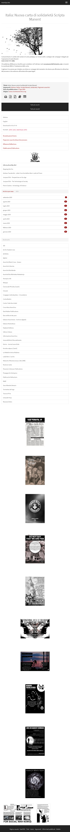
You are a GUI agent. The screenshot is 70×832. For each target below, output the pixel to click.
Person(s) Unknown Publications (12, 369)
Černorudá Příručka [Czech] (11, 287)
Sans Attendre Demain (9, 385)
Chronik (5, 291)
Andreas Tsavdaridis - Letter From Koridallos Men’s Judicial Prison (22, 173)
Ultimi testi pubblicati (48, 829)
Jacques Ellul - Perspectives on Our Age (14, 177)
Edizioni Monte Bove (9, 324)
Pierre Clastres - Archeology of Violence (14, 185)
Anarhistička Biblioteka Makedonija (13, 274)
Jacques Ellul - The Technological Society (15, 181)
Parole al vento (7, 365)
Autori (32, 829)
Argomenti (38, 829)
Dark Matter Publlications (10, 311)
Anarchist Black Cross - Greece (12, 262)
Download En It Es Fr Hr (10, 125)
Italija (18, 87)
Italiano (13, 87)
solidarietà (34, 87)
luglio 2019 (35, 206)
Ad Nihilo (5, 254)
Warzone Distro (7, 402)
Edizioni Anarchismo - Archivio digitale (14, 320)
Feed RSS (22, 829)
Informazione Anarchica (10, 336)
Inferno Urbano (7, 332)
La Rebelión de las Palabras (11, 352)
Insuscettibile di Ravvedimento (12, 340)
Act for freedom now (9, 250)
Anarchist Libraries (8, 266)
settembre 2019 (35, 197)
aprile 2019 (35, 219)
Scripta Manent (25, 87)
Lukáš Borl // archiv (9, 357)
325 (4, 246)
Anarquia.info (7, 278)
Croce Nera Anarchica (9, 307)
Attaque (5, 283)
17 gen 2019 (21, 89)
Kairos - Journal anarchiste (11, 344)
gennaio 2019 (35, 232)
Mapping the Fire (8, 169)
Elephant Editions (8, 328)
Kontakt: (15, 130)
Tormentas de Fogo (8, 389)
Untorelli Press (7, 398)
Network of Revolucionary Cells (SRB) (14, 361)
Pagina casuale (14, 829)
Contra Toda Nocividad (10, 303)
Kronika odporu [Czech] (10, 348)
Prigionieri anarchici (44, 87)
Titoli (27, 829)
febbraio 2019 (35, 227)
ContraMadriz (7, 299)
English (5, 121)
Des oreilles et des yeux (10, 315)
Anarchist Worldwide (9, 270)
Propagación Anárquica (10, 373)
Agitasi (5, 258)
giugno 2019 (35, 210)
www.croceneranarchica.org (17, 91)
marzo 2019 (35, 223)
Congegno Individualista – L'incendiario (15, 295)
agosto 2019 (35, 202)
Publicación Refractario (10, 377)
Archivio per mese (8, 191)
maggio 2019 (35, 214)
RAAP (4, 381)
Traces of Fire (7, 393)
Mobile (58, 829)
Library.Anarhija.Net (9, 165)
